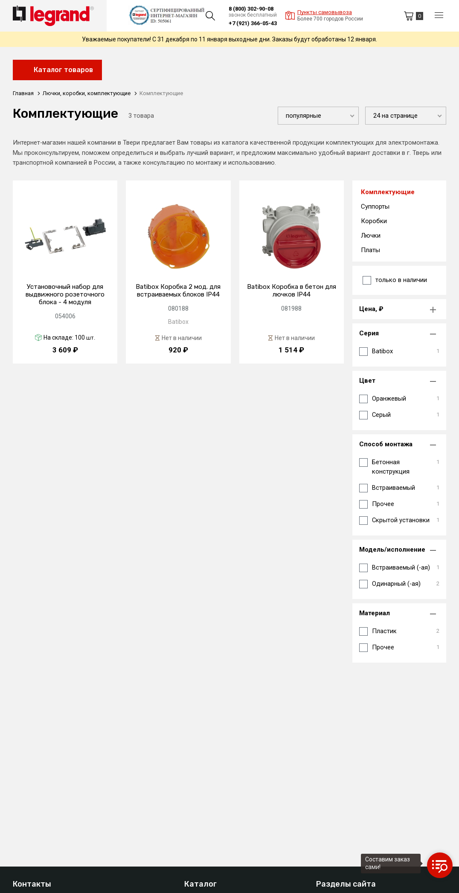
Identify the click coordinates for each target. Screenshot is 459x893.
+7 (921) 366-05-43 (253, 23)
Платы (370, 251)
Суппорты (375, 207)
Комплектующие (388, 193)
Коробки (374, 222)
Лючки (371, 236)
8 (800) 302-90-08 (251, 9)
